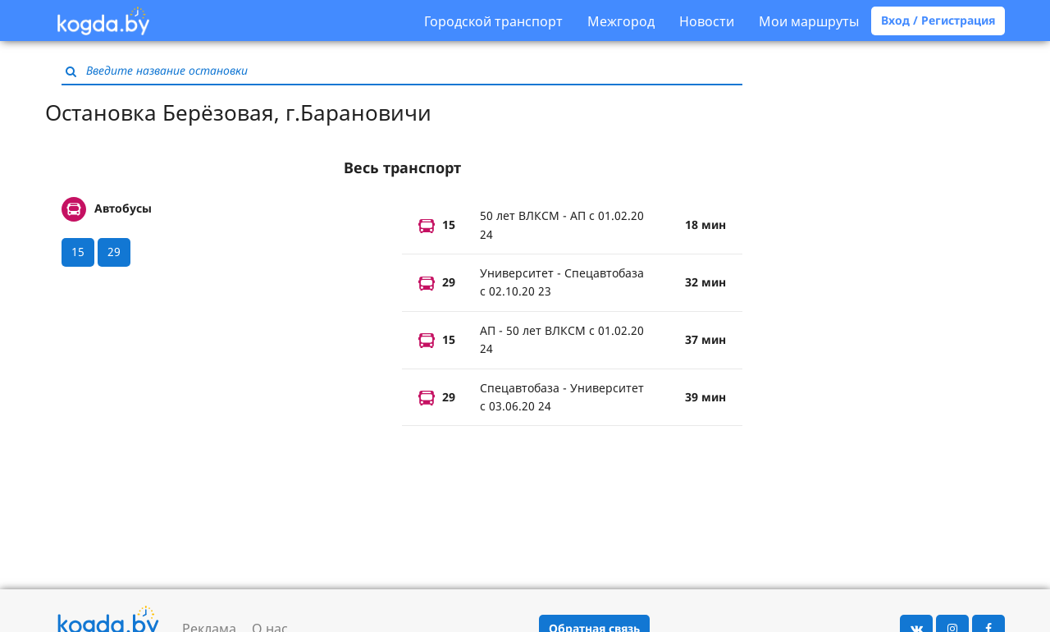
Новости (706, 21)
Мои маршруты (809, 21)
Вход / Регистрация (938, 20)
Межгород (621, 21)
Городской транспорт (493, 21)
